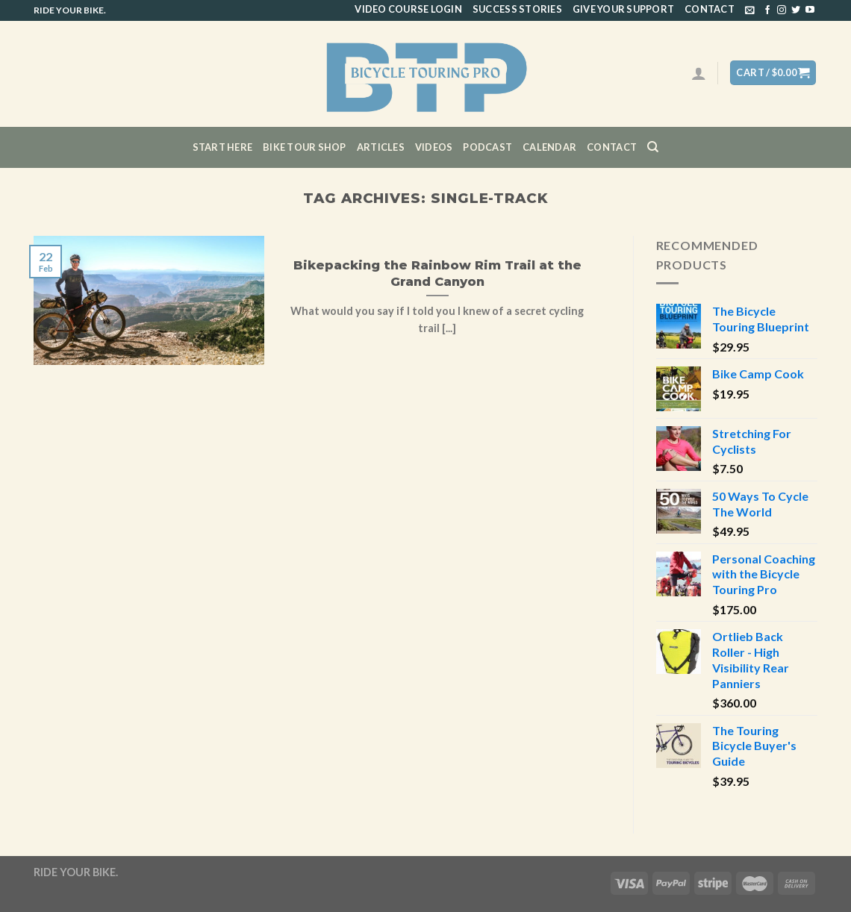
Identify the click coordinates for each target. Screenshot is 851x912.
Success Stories (517, 9)
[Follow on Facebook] (767, 10)
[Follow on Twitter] (795, 10)
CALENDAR (549, 147)
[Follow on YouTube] (809, 10)
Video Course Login (408, 9)
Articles (381, 147)
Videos (434, 147)
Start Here (223, 147)
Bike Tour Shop (304, 147)
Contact (710, 9)
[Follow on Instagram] (781, 10)
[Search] (652, 147)
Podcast (487, 147)
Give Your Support (623, 9)
